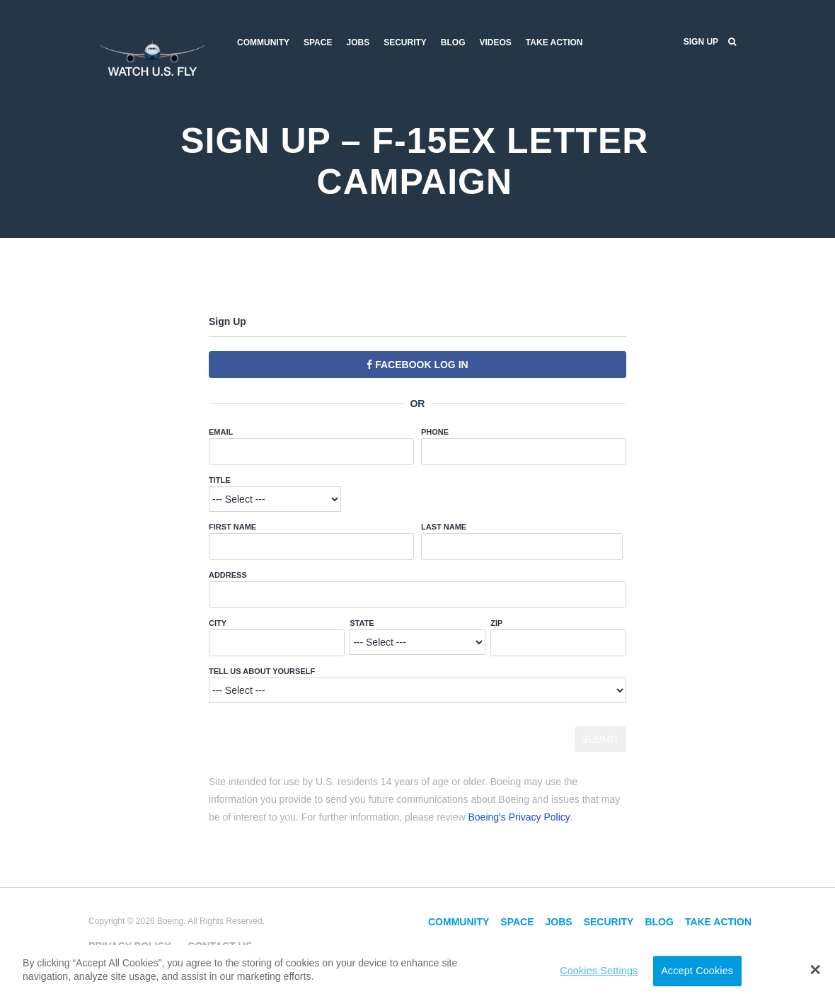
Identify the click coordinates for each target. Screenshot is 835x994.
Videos (496, 42)
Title (220, 480)
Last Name (443, 526)
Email (221, 432)
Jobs (357, 42)
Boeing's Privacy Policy (519, 817)
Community (263, 42)
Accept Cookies (697, 970)
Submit (600, 739)
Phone (435, 432)
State (362, 623)
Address (228, 575)
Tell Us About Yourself (262, 671)
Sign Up (701, 42)
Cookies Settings (599, 970)
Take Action (554, 42)
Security (405, 42)
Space (318, 42)
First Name (232, 526)
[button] (815, 969)
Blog (453, 42)
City (217, 623)
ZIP (496, 623)
